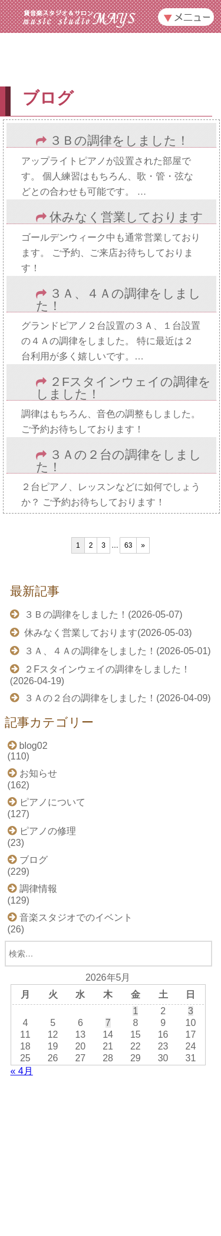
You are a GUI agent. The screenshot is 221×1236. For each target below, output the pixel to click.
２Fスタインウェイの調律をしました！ (123, 388)
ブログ (33, 860)
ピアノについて (52, 802)
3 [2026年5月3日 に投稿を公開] (190, 1011)
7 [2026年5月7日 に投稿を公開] (108, 1023)
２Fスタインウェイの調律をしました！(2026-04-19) (100, 675)
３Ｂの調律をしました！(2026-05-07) (102, 614)
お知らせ (38, 773)
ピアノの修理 (47, 831)
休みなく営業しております (126, 217)
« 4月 (22, 1071)
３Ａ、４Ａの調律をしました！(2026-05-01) (116, 651)
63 (128, 545)
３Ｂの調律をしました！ (119, 141)
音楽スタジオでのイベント (76, 917)
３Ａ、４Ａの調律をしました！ (118, 300)
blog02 (33, 746)
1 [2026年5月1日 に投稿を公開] (135, 1011)
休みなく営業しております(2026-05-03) (107, 633)
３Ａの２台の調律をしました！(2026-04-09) (116, 698)
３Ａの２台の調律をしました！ (119, 461)
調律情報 (38, 889)
